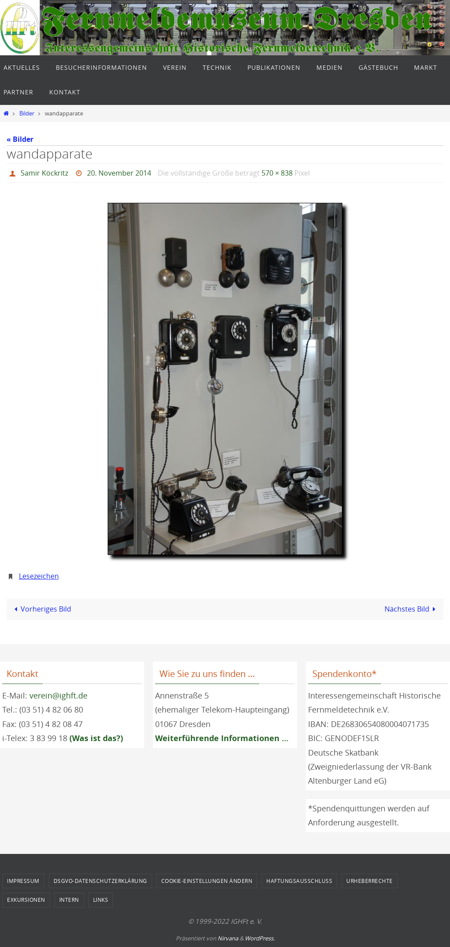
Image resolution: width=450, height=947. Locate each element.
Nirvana (228, 938)
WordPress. (260, 938)
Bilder (26, 113)
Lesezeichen (39, 576)
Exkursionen (26, 899)
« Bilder (20, 139)
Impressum (23, 880)
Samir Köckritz (44, 173)
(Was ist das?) (96, 738)
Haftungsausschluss (299, 880)
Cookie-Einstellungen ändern (207, 880)
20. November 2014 (119, 173)
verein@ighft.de (58, 695)
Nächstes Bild (412, 609)
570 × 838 (277, 173)
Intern (69, 899)
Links (101, 899)
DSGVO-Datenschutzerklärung (100, 880)
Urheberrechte (369, 880)
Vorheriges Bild (41, 609)
